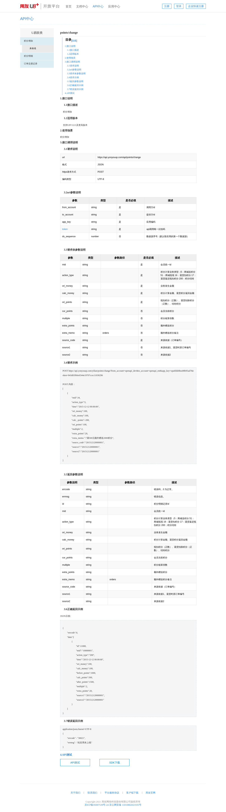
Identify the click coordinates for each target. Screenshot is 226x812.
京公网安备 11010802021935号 (125, 804)
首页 (69, 6)
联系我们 (92, 792)
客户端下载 (132, 792)
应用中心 (114, 6)
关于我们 (75, 792)
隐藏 (74, 40)
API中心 (98, 6)
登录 (178, 6)
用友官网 (150, 792)
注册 (166, 6)
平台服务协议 (112, 792)
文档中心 (82, 6)
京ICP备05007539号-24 (97, 804)
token (65, 229)
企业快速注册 (196, 6)
